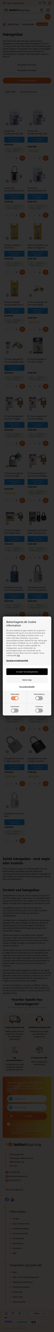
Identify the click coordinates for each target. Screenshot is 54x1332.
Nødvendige (15, 696)
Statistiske (39, 709)
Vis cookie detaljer (27, 686)
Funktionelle (15, 709)
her (18, 655)
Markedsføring (39, 696)
